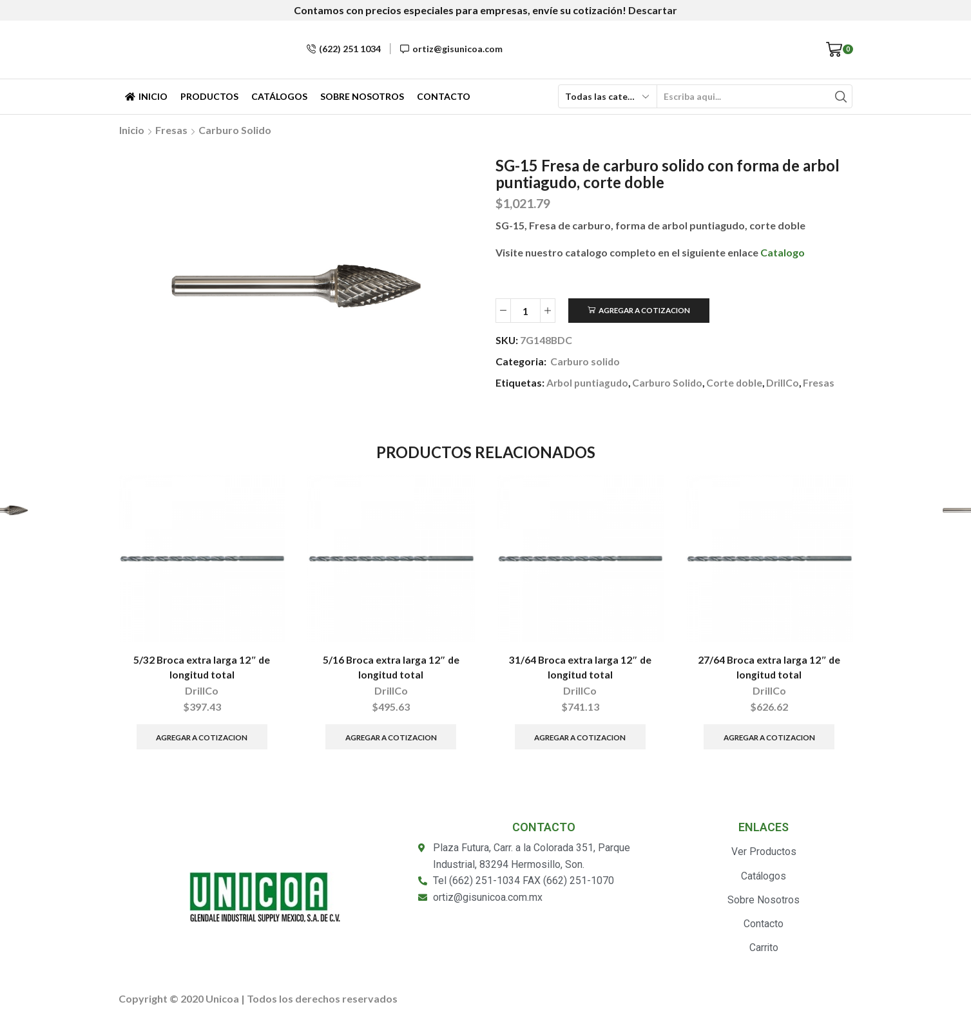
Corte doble (740, 382)
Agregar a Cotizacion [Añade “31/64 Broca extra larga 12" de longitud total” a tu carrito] (580, 737)
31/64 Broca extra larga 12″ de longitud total (580, 668)
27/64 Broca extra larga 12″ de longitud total (769, 668)
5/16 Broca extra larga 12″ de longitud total (391, 668)
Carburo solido (234, 130)
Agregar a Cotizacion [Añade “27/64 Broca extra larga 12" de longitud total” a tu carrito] (769, 737)
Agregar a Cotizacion (646, 310)
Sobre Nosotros (362, 96)
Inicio (146, 96)
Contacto (443, 96)
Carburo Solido (671, 382)
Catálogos (279, 96)
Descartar (652, 10)
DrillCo (790, 382)
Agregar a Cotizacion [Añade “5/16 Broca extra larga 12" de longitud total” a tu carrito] (390, 737)
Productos (209, 96)
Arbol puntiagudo (588, 382)
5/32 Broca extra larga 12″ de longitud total (202, 668)
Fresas (171, 130)
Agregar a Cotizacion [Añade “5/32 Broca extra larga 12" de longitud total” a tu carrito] (202, 737)
